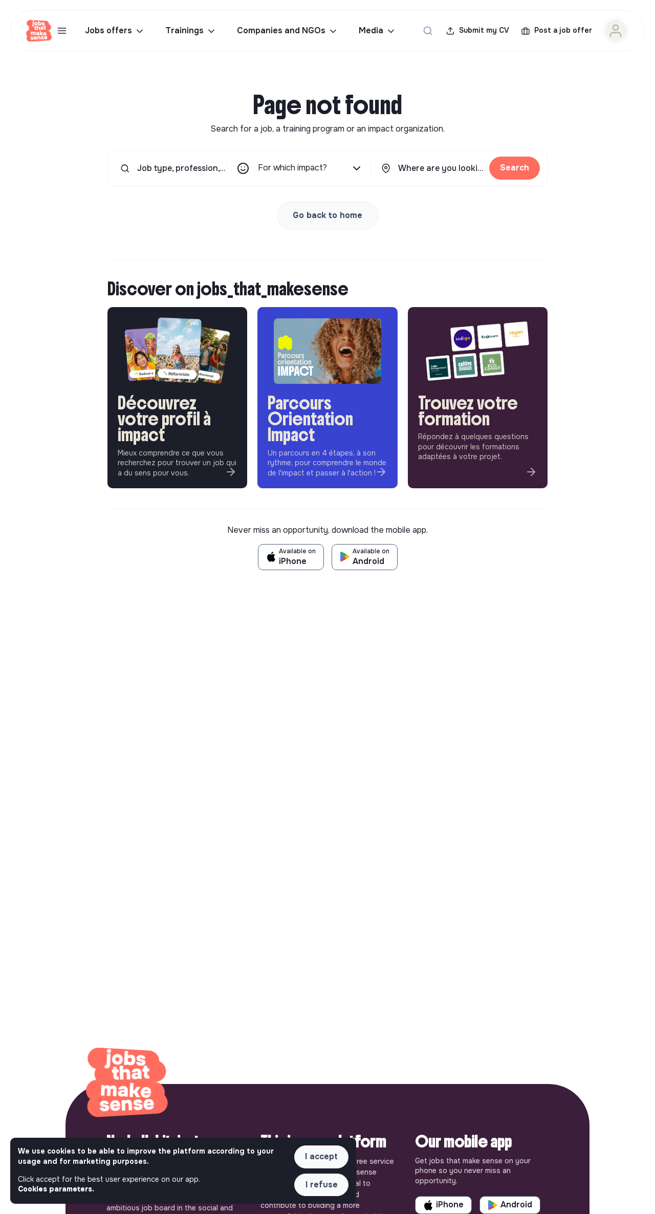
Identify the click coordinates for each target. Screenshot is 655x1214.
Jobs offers (115, 30)
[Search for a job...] (428, 30)
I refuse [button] (321, 1184)
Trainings (190, 30)
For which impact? (310, 168)
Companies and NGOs (287, 30)
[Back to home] (127, 1084)
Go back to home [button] (327, 215)
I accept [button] (321, 1156)
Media (377, 30)
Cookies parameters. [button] (56, 1189)
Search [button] (514, 167)
